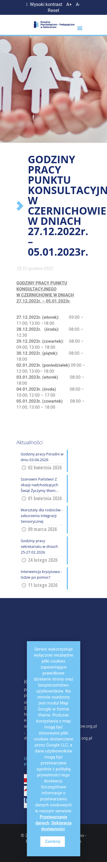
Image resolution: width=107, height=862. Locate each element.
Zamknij (52, 841)
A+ (69, 4)
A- (78, 4)
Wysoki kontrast (43, 4)
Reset (53, 10)
